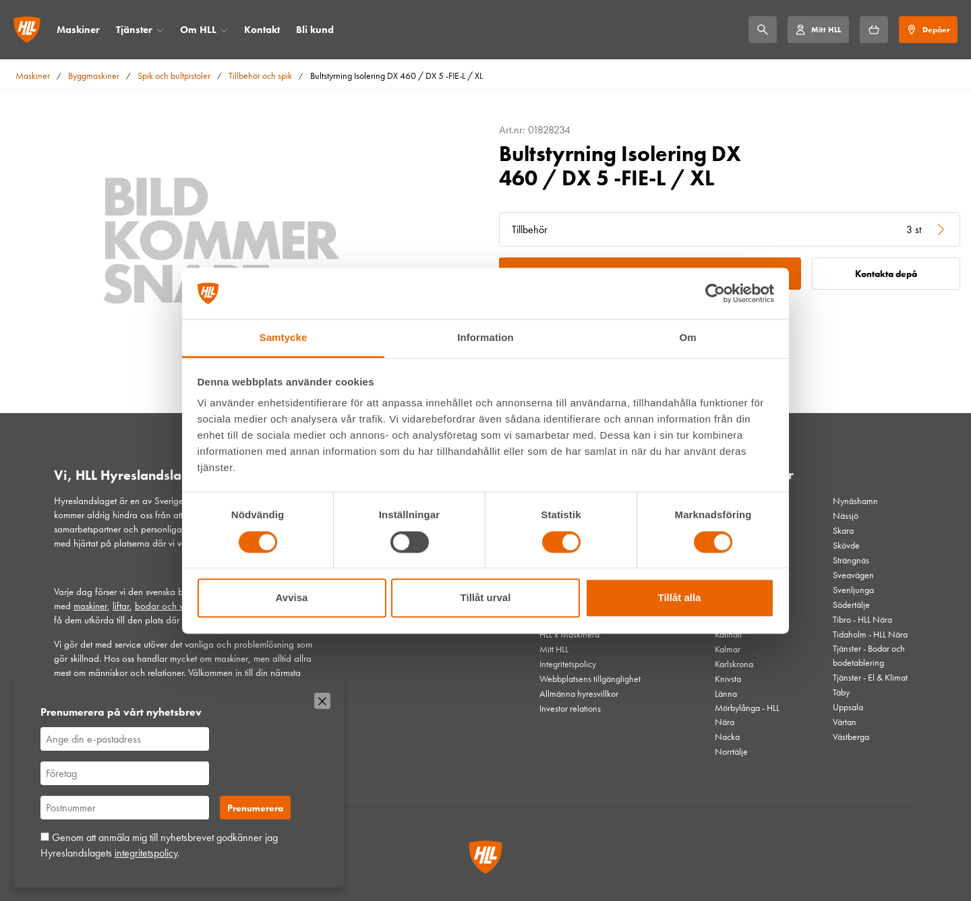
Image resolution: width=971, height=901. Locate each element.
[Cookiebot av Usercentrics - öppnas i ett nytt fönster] (715, 293)
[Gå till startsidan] (26, 29)
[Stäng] (322, 701)
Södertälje (851, 604)
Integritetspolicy (567, 664)
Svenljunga (853, 590)
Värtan (844, 722)
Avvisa (292, 598)
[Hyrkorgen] (874, 29)
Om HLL (198, 29)
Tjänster (134, 29)
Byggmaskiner (93, 75)
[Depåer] (928, 29)
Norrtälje (731, 751)
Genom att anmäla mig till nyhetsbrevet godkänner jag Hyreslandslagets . (159, 844)
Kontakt (262, 29)
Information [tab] (485, 338)
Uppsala (848, 707)
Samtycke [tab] (283, 338)
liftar (121, 606)
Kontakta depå (886, 274)
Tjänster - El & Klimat (870, 677)
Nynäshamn (855, 501)
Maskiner (78, 29)
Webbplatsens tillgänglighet (590, 679)
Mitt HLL (553, 649)
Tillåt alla (679, 598)
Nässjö (845, 515)
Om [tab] (687, 338)
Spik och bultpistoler (174, 75)
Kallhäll (728, 634)
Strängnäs (851, 560)
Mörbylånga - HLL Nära (747, 715)
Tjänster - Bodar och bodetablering (869, 655)
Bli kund (315, 29)
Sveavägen (853, 575)
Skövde (846, 545)
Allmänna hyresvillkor (578, 693)
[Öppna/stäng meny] (160, 30)
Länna (726, 693)
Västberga (851, 737)
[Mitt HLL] (818, 29)
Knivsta (728, 679)
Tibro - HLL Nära (862, 619)
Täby (841, 692)
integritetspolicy (146, 853)
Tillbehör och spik (260, 75)
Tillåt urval (486, 598)
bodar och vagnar (171, 606)
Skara (843, 530)
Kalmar (727, 649)
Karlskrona (734, 664)
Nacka (727, 737)
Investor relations (570, 708)
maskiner (90, 606)
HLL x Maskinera (569, 634)
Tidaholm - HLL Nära (870, 634)
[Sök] (762, 29)
